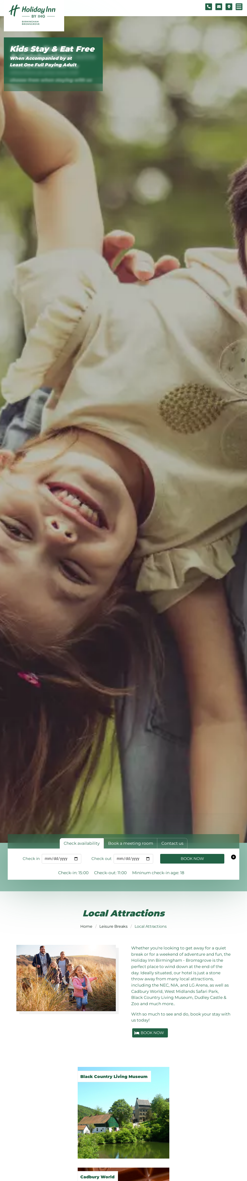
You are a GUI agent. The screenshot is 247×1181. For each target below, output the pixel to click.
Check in (31, 858)
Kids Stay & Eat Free (52, 49)
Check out (101, 858)
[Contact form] (218, 6)
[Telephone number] (208, 6)
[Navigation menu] (239, 6)
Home (86, 926)
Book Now (192, 858)
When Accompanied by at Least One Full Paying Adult (43, 61)
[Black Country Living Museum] (123, 1108)
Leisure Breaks (113, 926)
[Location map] (229, 6)
